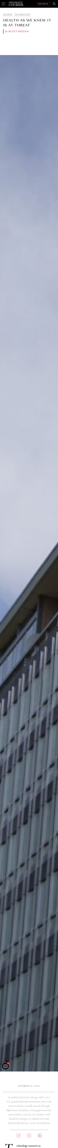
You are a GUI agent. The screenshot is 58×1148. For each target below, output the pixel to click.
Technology (22, 14)
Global (8, 14)
